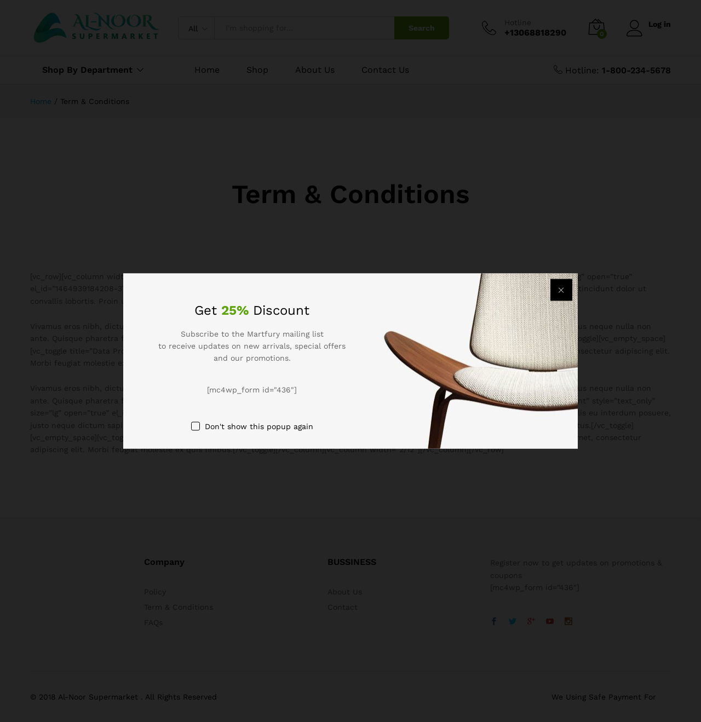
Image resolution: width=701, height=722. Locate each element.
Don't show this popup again (259, 426)
